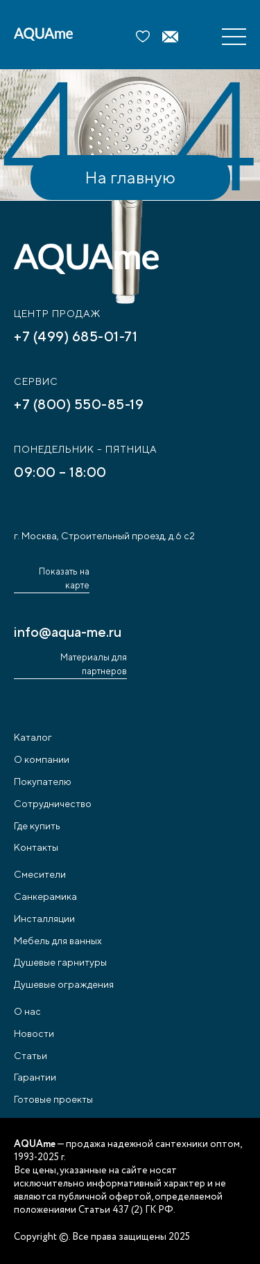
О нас (27, 1011)
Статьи (30, 1055)
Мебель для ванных (58, 940)
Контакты (36, 847)
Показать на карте (64, 578)
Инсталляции (44, 918)
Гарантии (35, 1077)
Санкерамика (45, 896)
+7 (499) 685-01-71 (75, 336)
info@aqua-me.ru (67, 632)
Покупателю (42, 781)
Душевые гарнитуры (60, 962)
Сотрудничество (53, 803)
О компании (41, 759)
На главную (130, 177)
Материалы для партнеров (93, 664)
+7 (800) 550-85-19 (79, 404)
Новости (34, 1033)
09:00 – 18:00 (60, 472)
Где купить (37, 825)
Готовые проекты (53, 1099)
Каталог (33, 737)
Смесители (40, 874)
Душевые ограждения (64, 984)
